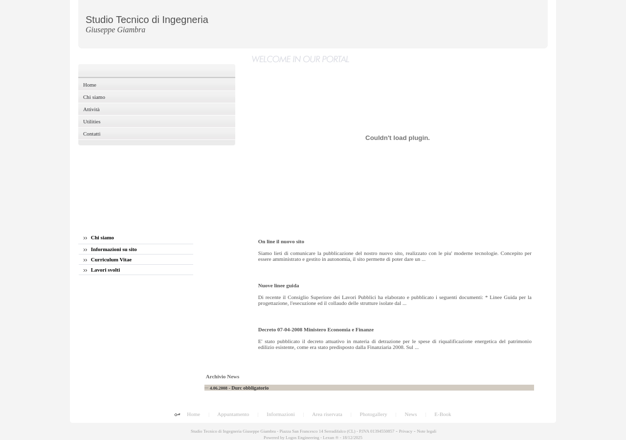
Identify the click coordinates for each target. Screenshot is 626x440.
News (411, 414)
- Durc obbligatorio (239, 388)
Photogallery (373, 414)
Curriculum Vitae (108, 259)
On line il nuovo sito (281, 241)
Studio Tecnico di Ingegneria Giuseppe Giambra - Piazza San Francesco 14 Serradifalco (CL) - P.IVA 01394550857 (292, 431)
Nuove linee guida (278, 285)
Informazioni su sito (110, 249)
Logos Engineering (302, 437)
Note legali (426, 431)
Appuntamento (233, 414)
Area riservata (327, 414)
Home (193, 414)
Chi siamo (99, 237)
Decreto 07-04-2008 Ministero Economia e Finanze (316, 329)
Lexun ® (330, 437)
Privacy (406, 431)
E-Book (442, 414)
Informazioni (280, 414)
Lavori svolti (102, 270)
